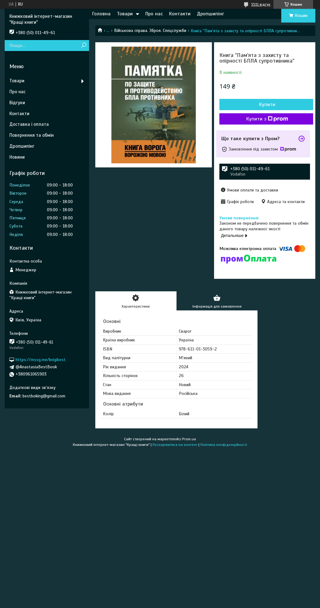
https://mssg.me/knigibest (41, 359)
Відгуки (17, 102)
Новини (17, 157)
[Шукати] (83, 45)
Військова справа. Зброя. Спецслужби (150, 30)
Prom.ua (189, 439)
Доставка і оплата (29, 124)
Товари (125, 14)
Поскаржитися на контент (175, 444)
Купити (267, 104)
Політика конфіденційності (223, 444)
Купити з (267, 119)
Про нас (154, 14)
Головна (101, 14)
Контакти (180, 14)
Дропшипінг (210, 14)
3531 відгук (260, 4)
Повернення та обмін (31, 135)
